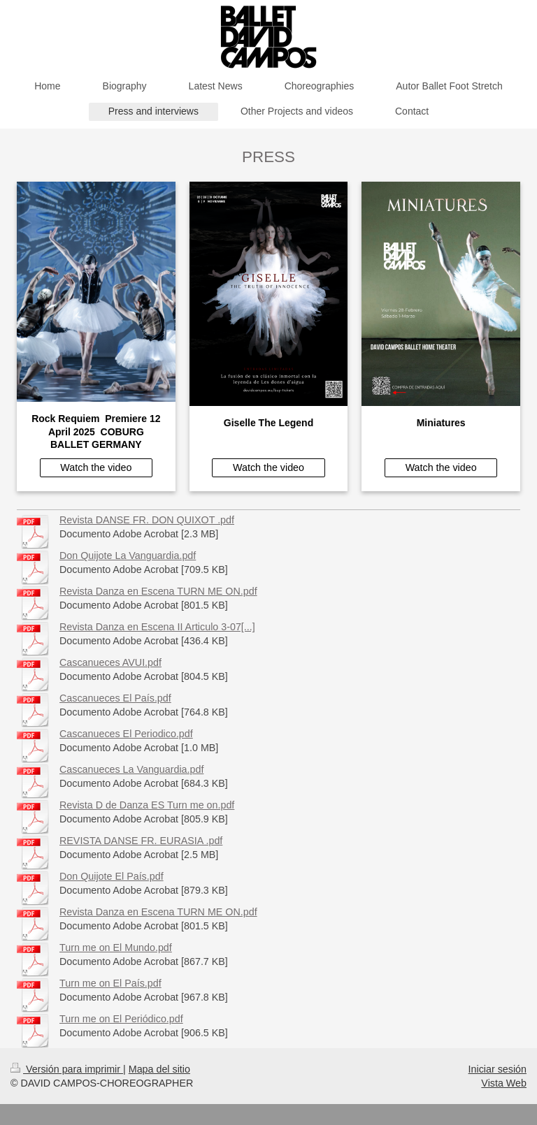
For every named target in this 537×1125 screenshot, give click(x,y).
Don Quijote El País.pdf (111, 876)
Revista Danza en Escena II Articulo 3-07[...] (157, 626)
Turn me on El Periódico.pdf (121, 1018)
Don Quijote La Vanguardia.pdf (127, 555)
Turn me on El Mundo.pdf (115, 947)
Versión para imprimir (66, 1069)
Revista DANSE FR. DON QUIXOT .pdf (146, 519)
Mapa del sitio (159, 1069)
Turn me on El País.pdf (110, 983)
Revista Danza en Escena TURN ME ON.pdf (158, 591)
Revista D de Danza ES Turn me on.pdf (146, 805)
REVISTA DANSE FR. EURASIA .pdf (140, 840)
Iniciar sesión (497, 1069)
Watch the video (95, 467)
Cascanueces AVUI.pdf (110, 662)
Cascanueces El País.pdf (115, 698)
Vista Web (504, 1083)
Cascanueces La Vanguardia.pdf (131, 769)
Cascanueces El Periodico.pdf (126, 733)
